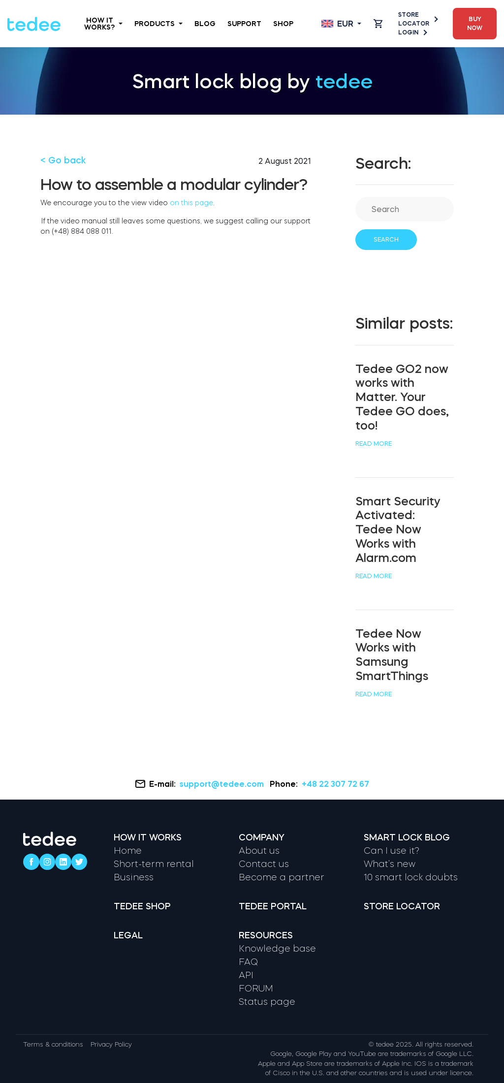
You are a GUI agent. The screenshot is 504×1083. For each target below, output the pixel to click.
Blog (205, 23)
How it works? (103, 24)
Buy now (474, 23)
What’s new (389, 864)
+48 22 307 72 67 (335, 784)
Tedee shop (142, 906)
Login (412, 32)
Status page (267, 1001)
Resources (266, 935)
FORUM (256, 988)
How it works (148, 837)
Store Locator (417, 19)
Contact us (264, 864)
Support (244, 23)
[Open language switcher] (341, 23)
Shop (283, 23)
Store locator (402, 906)
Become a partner (281, 877)
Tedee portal (273, 906)
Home (128, 850)
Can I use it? (391, 850)
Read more (373, 444)
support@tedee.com (223, 784)
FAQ (248, 962)
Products (158, 23)
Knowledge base (277, 948)
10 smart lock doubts (411, 877)
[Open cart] (378, 23)
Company (261, 837)
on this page (191, 202)
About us (259, 850)
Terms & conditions (53, 1044)
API (246, 975)
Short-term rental (154, 864)
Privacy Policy (111, 1044)
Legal (128, 935)
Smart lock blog (407, 837)
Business (134, 877)
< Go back (63, 160)
